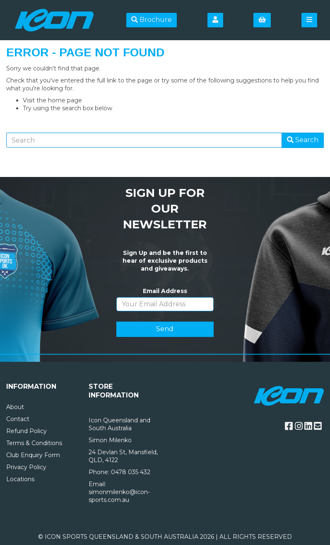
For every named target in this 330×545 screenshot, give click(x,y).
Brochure (151, 20)
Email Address (165, 291)
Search (302, 140)
